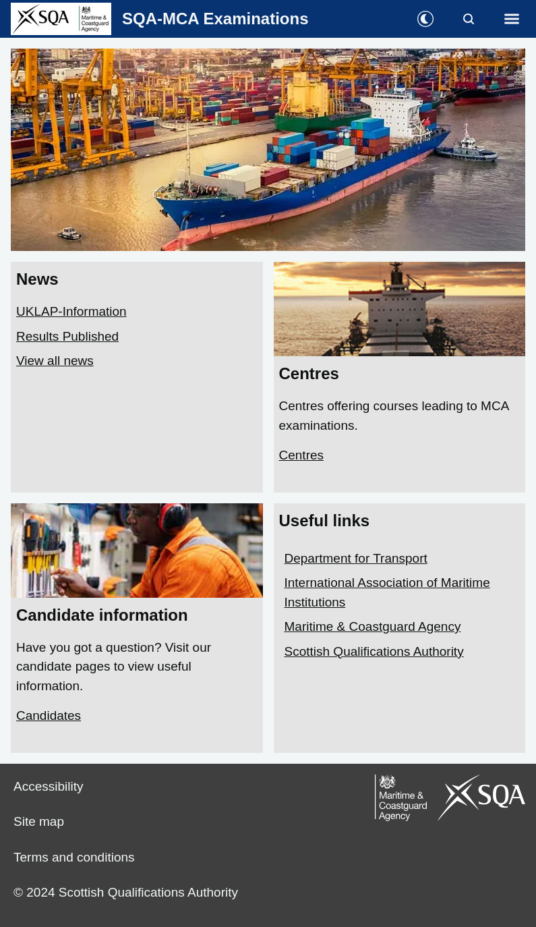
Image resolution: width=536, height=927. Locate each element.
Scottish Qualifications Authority (374, 651)
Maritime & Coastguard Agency (373, 626)
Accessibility (48, 786)
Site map (38, 821)
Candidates (48, 715)
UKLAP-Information (71, 311)
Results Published (67, 336)
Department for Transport (356, 558)
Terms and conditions (74, 857)
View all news (55, 361)
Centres (301, 455)
